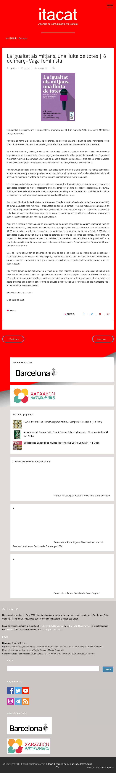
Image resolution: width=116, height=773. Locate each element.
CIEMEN (10, 629)
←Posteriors (13, 339)
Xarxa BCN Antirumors (79, 626)
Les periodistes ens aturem (62, 231)
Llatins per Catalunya (52, 629)
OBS (14, 68)
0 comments (42, 68)
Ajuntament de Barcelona (51, 626)
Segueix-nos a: (14, 681)
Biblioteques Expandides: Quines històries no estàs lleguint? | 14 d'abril (61, 442)
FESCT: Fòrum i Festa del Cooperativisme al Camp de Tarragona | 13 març (62, 421)
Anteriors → (103, 339)
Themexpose (106, 767)
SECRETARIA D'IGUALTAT (19, 292)
